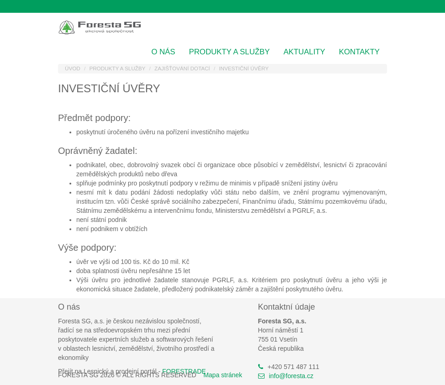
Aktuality (304, 51)
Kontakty (359, 51)
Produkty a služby (229, 51)
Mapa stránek (222, 375)
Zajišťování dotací (182, 68)
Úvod (72, 68)
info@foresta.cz (291, 376)
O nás (163, 51)
